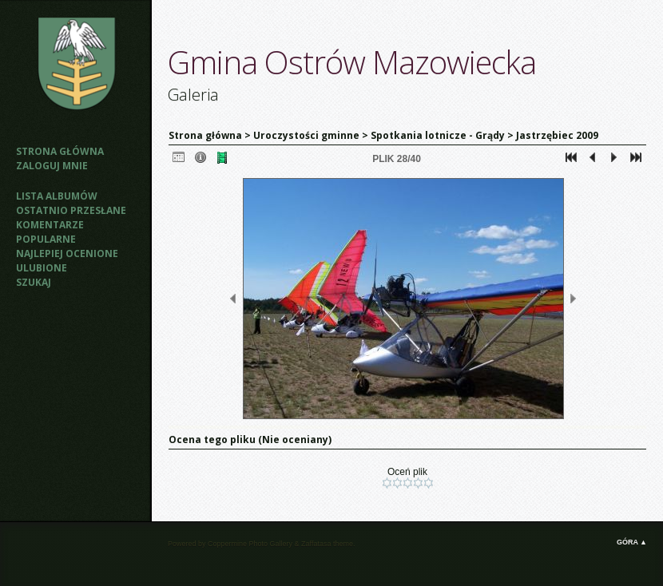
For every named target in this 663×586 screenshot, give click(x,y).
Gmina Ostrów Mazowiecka (352, 62)
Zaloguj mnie (52, 165)
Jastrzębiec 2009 (557, 135)
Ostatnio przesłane (71, 210)
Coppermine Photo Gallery (250, 544)
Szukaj (33, 282)
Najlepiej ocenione (67, 253)
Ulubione (41, 268)
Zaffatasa (316, 544)
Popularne (46, 239)
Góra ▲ (632, 542)
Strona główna (60, 151)
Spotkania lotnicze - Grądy (438, 135)
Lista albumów (56, 196)
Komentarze (50, 225)
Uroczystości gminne (306, 135)
